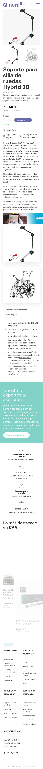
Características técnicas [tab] (16, 309)
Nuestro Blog (8, 676)
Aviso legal (8, 709)
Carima (25, 684)
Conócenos (8, 659)
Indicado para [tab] (11, 314)
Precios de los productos (28, 710)
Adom (25, 662)
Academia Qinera (29, 679)
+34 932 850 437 (13, 740)
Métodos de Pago (29, 716)
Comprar (21, 120)
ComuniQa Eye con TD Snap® (8, 605)
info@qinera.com (10, 746)
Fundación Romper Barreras (29, 674)
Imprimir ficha (9, 130)
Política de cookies (11, 718)
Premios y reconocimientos (10, 671)
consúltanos (13, 374)
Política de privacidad (11, 713)
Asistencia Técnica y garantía (30, 704)
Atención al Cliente (29, 724)
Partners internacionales (9, 664)
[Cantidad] (7, 120)
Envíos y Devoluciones (31, 720)
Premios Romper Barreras (28, 668)
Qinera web (8, 680)
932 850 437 (21, 472)
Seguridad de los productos (10, 704)
